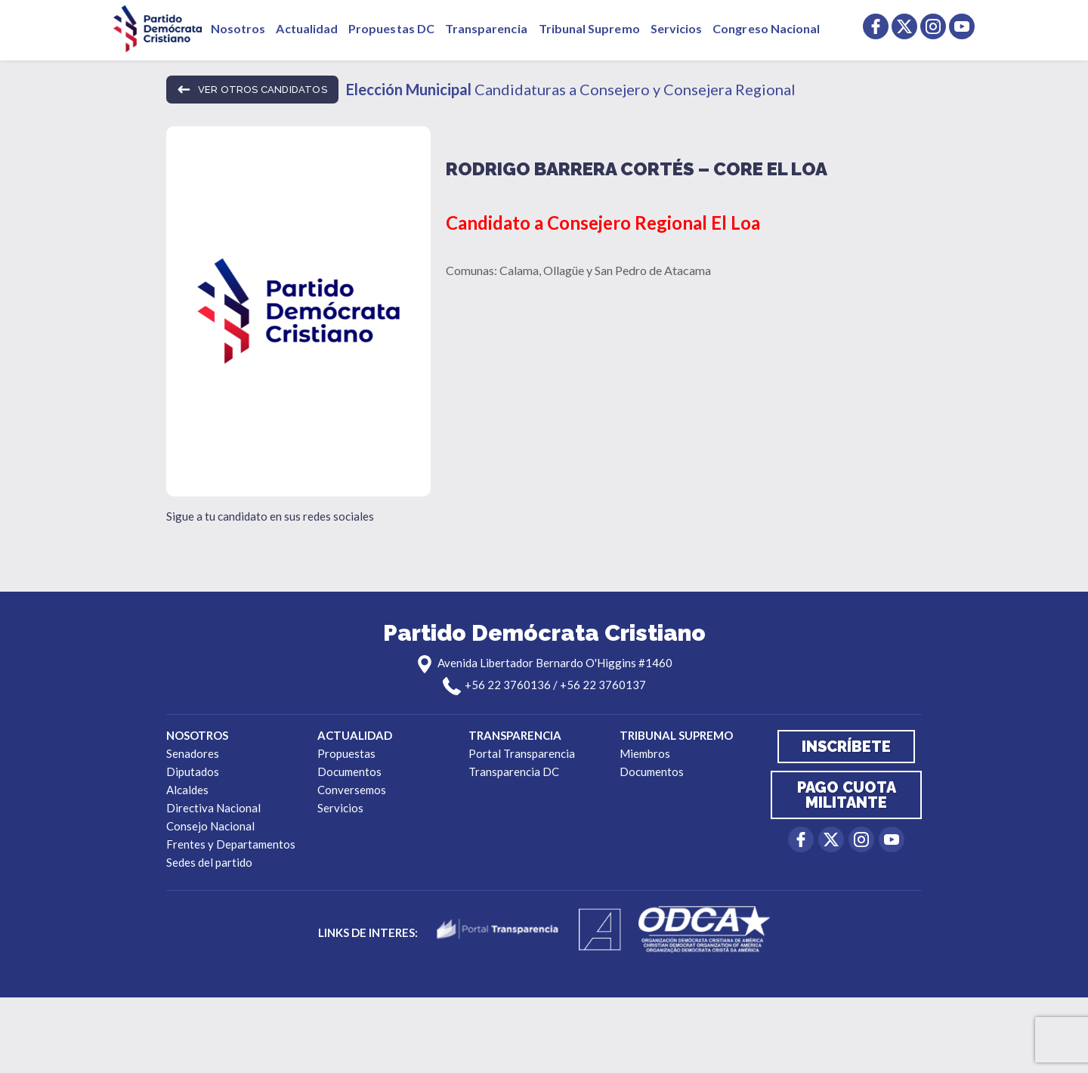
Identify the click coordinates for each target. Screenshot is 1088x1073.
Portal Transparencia (521, 753)
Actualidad (307, 28)
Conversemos (351, 789)
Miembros (645, 753)
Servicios (677, 28)
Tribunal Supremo (589, 28)
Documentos (349, 771)
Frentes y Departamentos (230, 844)
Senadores (192, 753)
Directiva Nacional (213, 808)
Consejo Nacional (210, 826)
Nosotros (238, 28)
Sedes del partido (209, 862)
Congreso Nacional (766, 28)
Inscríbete (846, 746)
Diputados (192, 771)
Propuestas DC (391, 28)
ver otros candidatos (252, 89)
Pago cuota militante (846, 795)
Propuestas (346, 753)
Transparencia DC (513, 771)
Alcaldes (187, 789)
